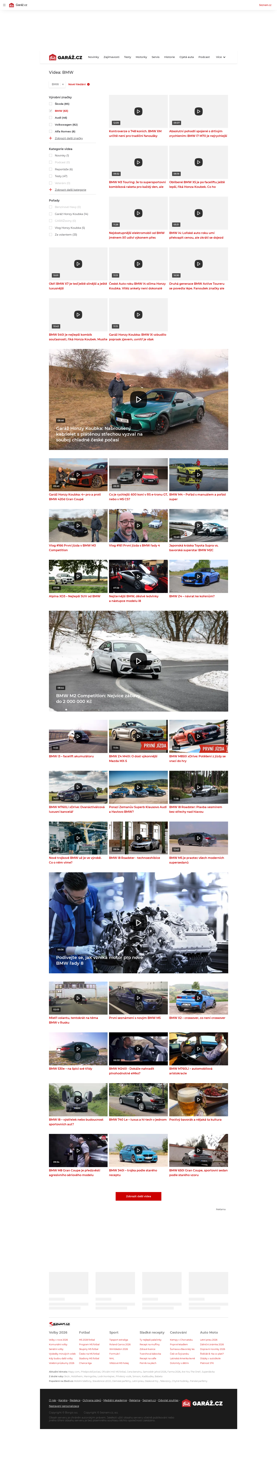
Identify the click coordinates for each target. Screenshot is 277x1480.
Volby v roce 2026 (58, 1339)
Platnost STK (207, 1363)
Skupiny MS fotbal (88, 1349)
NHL (111, 1358)
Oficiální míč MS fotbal (114, 1371)
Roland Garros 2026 (120, 1344)
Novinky (93, 57)
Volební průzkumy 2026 (61, 1363)
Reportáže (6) (64, 169)
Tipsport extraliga (118, 1339)
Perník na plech (148, 1363)
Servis (156, 57)
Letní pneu (138, 1381)
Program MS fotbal (89, 1344)
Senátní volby (56, 1349)
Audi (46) (61, 117)
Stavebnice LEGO (102, 1381)
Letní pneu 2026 (208, 1339)
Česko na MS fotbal (89, 1353)
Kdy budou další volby (61, 1358)
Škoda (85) (62, 103)
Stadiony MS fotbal (89, 1358)
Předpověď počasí (90, 1371)
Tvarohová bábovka (150, 1353)
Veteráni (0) (62, 183)
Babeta (158, 1376)
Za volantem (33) (66, 234)
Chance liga (85, 1363)
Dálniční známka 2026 (212, 1344)
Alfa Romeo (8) (65, 131)
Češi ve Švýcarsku (179, 1353)
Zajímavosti (111, 57)
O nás (52, 1400)
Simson (136, 1376)
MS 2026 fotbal (87, 1339)
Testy (127, 57)
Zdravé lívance (147, 1349)
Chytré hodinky (180, 1381)
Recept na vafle (148, 1358)
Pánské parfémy (198, 1381)
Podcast (204, 57)
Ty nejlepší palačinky (151, 1339)
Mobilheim (77, 1376)
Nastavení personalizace (64, 1406)
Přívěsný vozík (123, 1376)
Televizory (165, 1381)
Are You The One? (191, 1371)
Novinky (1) (62, 155)
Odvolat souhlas (168, 1400)
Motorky (141, 57)
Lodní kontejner (106, 1376)
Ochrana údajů (92, 1400)
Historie (169, 57)
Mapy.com (74, 1371)
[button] (138, 111)
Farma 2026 (173, 1371)
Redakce (75, 1400)
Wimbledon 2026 (118, 1349)
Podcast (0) (62, 162)
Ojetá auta (186, 57)
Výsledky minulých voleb (62, 1353)
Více (220, 57)
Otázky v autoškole (210, 1358)
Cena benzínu (134, 1371)
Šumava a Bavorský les (182, 1349)
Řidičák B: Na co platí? (212, 1353)
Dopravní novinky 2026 (212, 1349)
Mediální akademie (115, 1400)
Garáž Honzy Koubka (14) (71, 214)
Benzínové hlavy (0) (68, 207)
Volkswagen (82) (66, 124)
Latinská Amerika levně (182, 1358)
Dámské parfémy (121, 1381)
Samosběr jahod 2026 (154, 1371)
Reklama (134, 1400)
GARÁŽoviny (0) (65, 220)
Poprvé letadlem (179, 1344)
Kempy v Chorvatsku (181, 1339)
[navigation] (4, 5)
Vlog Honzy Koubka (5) (70, 227)
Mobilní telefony (82, 1381)
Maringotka (90, 1376)
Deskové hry (152, 1381)
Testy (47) (61, 176)
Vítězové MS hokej (119, 1363)
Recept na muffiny (150, 1344)
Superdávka (208, 1371)
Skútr (67, 1376)
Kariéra (62, 1400)
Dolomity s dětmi (179, 1363)
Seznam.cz (265, 5)
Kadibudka (147, 1376)
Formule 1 (114, 1353)
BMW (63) (61, 110)
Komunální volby (58, 1344)
